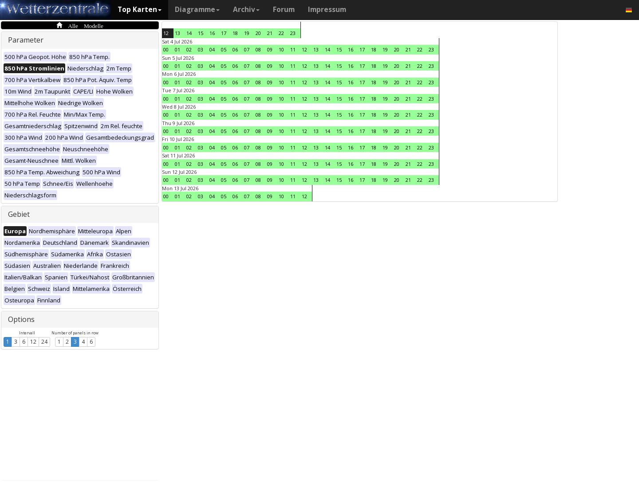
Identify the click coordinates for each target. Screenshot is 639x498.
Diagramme (197, 9)
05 (223, 49)
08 (258, 49)
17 (223, 33)
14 (189, 33)
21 (269, 33)
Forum (284, 9)
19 (246, 33)
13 (177, 33)
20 (258, 33)
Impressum (327, 9)
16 (212, 33)
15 (200, 33)
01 (177, 49)
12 (33, 341)
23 (293, 33)
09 (269, 49)
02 (189, 49)
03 (200, 49)
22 (281, 33)
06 (235, 49)
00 (166, 49)
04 (212, 49)
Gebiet (19, 214)
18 (235, 33)
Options (21, 319)
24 (44, 341)
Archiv (246, 9)
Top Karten (140, 9)
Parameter (25, 40)
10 (281, 49)
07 (246, 49)
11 (293, 49)
